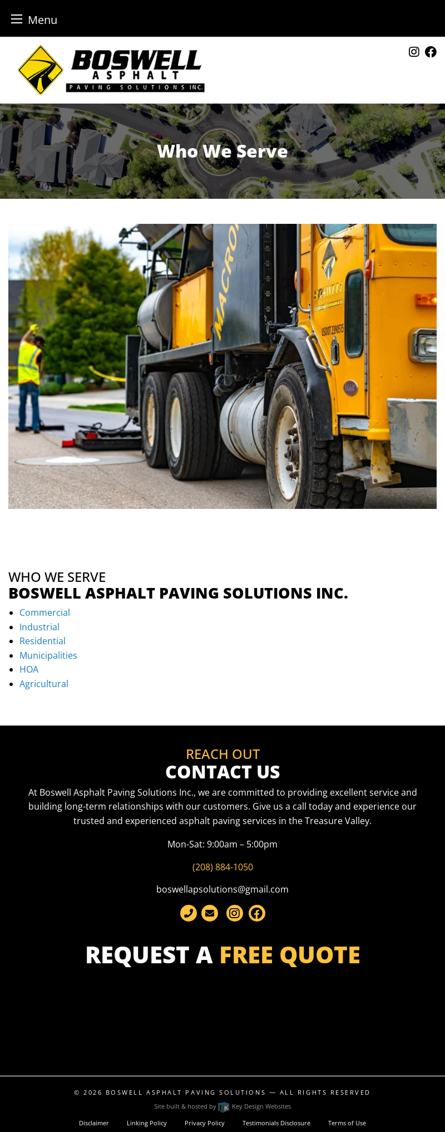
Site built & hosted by (222, 1106)
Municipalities (48, 655)
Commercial (44, 612)
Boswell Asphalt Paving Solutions (186, 1092)
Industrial (39, 627)
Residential (42, 641)
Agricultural (43, 684)
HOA (28, 669)
